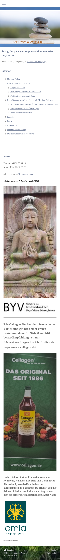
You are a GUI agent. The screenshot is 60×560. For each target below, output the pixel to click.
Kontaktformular (25, 174)
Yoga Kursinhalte (17, 87)
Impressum (12, 125)
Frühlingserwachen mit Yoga (22, 96)
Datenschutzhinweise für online (20, 134)
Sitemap (22, 550)
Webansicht (51, 553)
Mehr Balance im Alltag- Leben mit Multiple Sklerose (30, 100)
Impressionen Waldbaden (21, 113)
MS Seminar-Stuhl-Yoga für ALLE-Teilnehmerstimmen (34, 104)
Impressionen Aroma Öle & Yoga (24, 108)
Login (53, 550)
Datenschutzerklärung (16, 129)
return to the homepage (36, 61)
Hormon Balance (14, 79)
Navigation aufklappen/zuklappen (30, 4)
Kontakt (10, 117)
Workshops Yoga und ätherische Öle (25, 92)
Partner (10, 121)
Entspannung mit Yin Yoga (18, 83)
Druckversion (11, 550)
